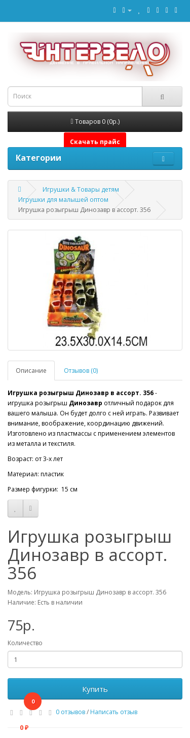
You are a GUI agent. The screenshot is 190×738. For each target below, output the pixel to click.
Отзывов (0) (81, 370)
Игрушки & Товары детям (81, 189)
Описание (31, 370)
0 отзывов (70, 712)
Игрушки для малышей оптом (63, 199)
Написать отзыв (113, 712)
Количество (25, 643)
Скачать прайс (95, 141)
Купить (95, 689)
